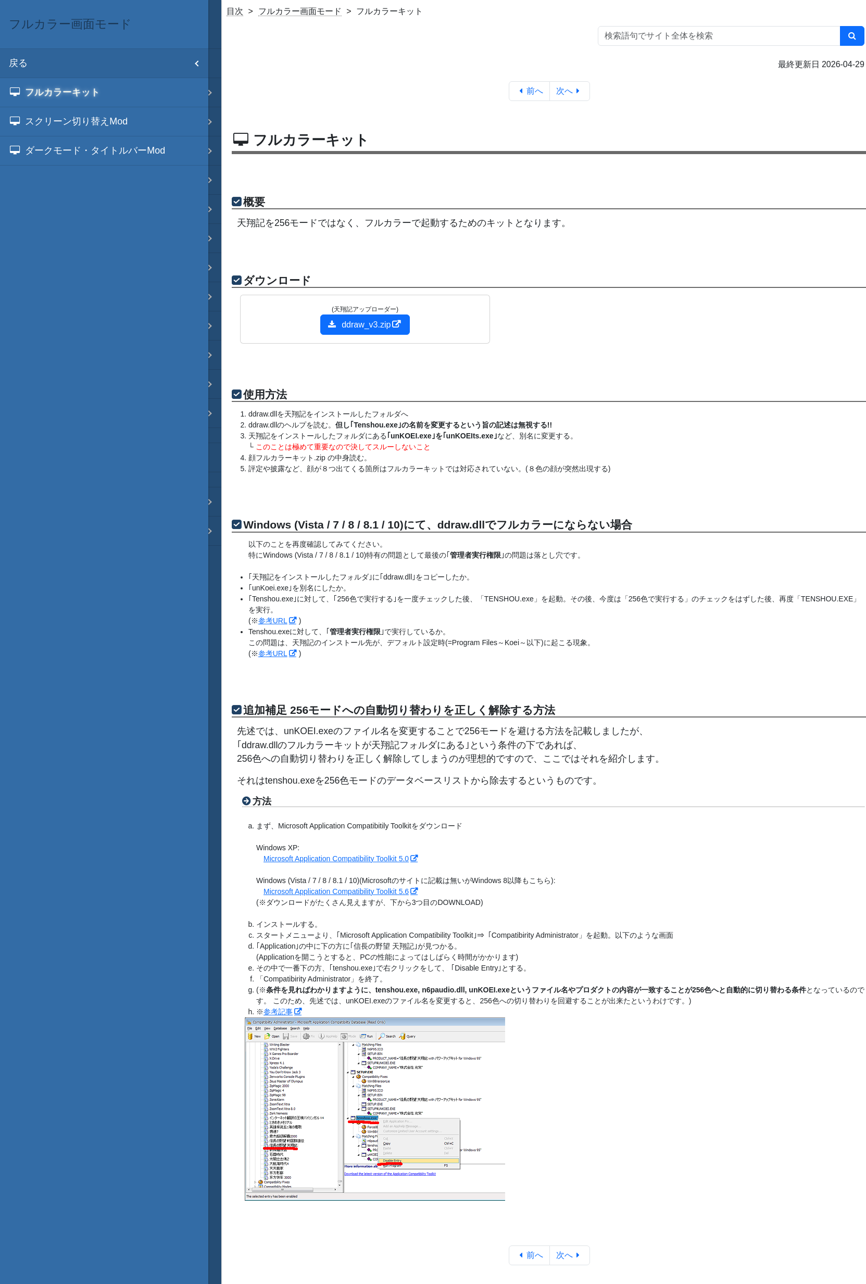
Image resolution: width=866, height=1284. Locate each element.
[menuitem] (104, 92)
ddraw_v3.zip (359, 324)
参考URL (272, 620)
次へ (570, 90)
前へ (529, 90)
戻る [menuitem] (108, 63)
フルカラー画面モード (300, 11)
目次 (235, 11)
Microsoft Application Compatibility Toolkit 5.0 (336, 858)
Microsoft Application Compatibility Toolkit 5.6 (336, 891)
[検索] (852, 36)
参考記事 (278, 1012)
